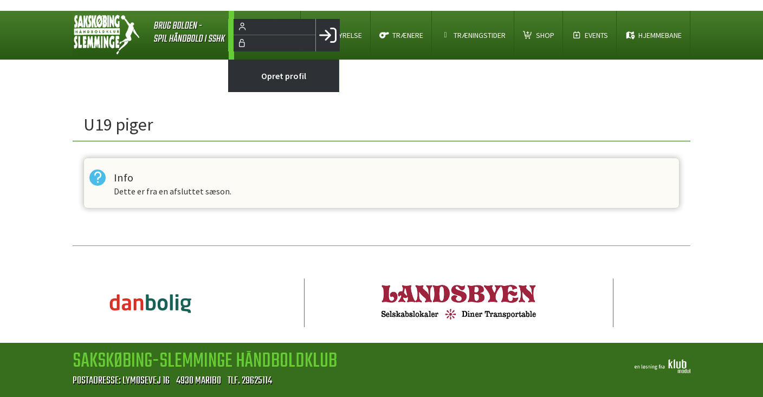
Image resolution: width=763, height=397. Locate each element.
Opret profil (283, 75)
